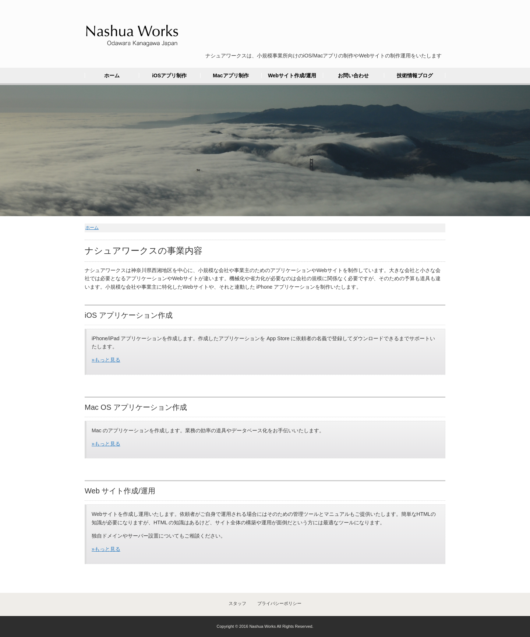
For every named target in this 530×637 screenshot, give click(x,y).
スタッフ (237, 603)
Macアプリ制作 (230, 75)
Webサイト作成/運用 (292, 75)
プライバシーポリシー (279, 603)
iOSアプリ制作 (169, 75)
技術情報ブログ (415, 75)
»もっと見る (106, 360)
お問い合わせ (353, 75)
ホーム (112, 75)
